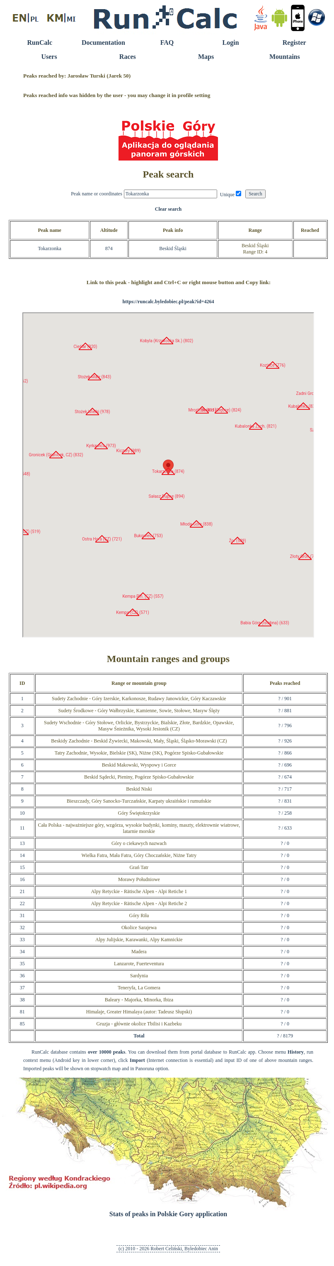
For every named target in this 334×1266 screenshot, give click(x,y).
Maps (206, 56)
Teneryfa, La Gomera (139, 988)
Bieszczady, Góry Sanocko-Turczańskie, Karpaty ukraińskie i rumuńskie (139, 801)
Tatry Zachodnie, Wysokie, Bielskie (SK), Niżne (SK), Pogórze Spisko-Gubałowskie (139, 753)
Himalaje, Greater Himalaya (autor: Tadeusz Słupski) (139, 1012)
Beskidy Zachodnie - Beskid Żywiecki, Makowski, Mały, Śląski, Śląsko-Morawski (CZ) (139, 741)
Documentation (103, 42)
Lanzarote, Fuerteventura (139, 964)
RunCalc (39, 42)
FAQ (167, 42)
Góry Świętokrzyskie (139, 813)
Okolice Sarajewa (139, 927)
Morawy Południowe (139, 879)
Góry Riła (139, 915)
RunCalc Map (168, 475)
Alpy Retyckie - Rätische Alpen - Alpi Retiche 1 (139, 891)
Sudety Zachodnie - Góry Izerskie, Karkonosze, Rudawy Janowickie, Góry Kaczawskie (139, 698)
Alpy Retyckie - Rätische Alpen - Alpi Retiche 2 (139, 903)
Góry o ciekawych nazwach (139, 843)
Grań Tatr (138, 867)
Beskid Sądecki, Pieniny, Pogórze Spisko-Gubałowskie (139, 777)
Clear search (168, 209)
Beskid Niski (139, 789)
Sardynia (139, 976)
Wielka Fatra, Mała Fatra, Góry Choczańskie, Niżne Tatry (139, 855)
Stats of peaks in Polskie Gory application (168, 1213)
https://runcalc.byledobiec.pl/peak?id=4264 (168, 301)
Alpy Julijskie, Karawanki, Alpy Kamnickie (139, 939)
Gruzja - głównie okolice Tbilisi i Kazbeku (139, 1024)
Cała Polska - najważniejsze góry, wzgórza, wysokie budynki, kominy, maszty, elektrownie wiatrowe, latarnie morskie (139, 828)
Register (294, 42)
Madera (139, 951)
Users (49, 56)
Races (127, 56)
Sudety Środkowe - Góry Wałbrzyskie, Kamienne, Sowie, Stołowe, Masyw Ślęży (139, 710)
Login (231, 42)
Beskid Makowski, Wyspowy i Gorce (139, 765)
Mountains (284, 56)
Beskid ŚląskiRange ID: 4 (255, 249)
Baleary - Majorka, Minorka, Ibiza (139, 1000)
